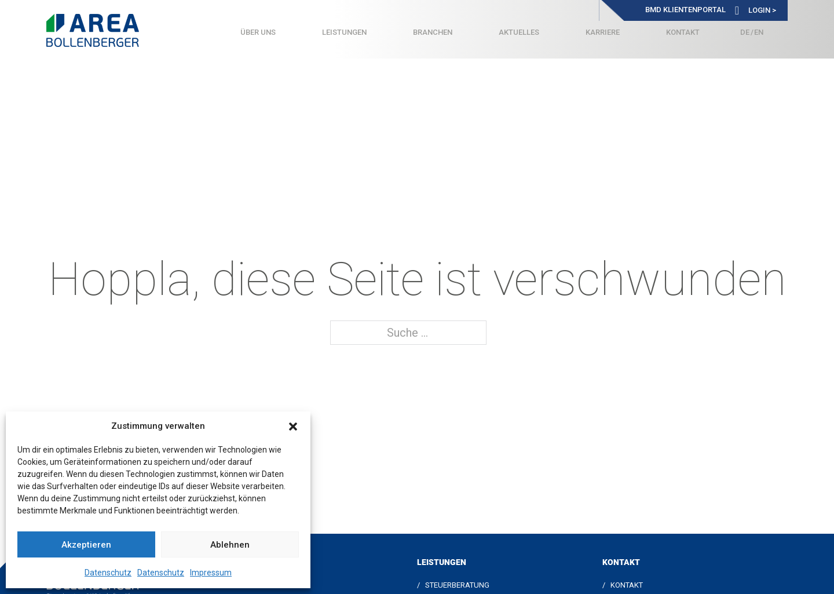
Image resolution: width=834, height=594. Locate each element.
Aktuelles (519, 32)
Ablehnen (230, 545)
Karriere (603, 32)
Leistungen (344, 32)
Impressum (211, 572)
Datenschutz (108, 572)
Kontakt (683, 32)
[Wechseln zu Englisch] (758, 32)
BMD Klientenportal (685, 9)
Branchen (432, 32)
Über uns (258, 32)
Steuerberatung (457, 585)
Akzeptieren (86, 545)
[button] (293, 426)
